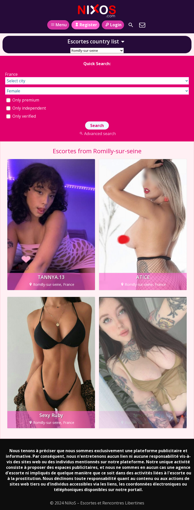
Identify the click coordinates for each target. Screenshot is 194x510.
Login (112, 25)
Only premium (22, 100)
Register (85, 25)
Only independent (26, 108)
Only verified (21, 116)
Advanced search (96, 133)
